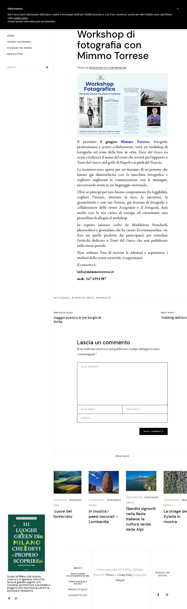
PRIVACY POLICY (78, 589)
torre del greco (84, 298)
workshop (104, 298)
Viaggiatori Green (59, 503)
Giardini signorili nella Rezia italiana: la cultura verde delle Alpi (141, 519)
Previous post (63, 312)
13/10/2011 (75, 500)
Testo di (101, 67)
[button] (178, 8)
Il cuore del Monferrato (61, 514)
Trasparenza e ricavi (78, 582)
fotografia (63, 298)
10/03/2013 (114, 500)
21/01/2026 (151, 497)
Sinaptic (120, 580)
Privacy (110, 575)
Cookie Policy (78, 595)
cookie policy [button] (21, 18)
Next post (168, 312)
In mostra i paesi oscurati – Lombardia (103, 516)
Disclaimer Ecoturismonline (78, 574)
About (78, 568)
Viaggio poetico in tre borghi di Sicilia (77, 319)
